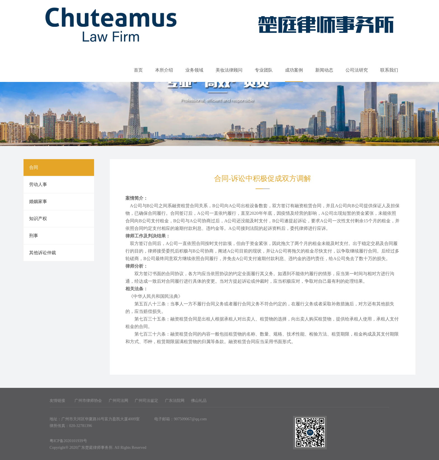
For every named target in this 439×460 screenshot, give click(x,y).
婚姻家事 (38, 201)
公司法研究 (356, 70)
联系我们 (389, 70)
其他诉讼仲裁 (42, 252)
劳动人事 (38, 184)
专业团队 (264, 70)
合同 (33, 167)
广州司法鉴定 (146, 400)
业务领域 (194, 70)
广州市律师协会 (88, 400)
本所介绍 (164, 70)
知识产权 (38, 218)
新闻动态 (324, 70)
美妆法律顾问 (229, 70)
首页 (138, 70)
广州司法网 (118, 400)
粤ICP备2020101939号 (68, 441)
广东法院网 (175, 400)
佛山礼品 (199, 400)
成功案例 (294, 70)
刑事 (33, 235)
